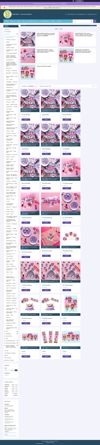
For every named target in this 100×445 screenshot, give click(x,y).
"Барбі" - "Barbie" (10, 190)
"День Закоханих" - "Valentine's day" (10, 320)
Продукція (6, 34)
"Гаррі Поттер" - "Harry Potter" (11, 118)
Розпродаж (8, 333)
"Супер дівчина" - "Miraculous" (10, 139)
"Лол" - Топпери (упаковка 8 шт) (67, 210)
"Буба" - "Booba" (9, 264)
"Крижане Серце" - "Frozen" (10, 112)
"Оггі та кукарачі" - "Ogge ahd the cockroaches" (11, 187)
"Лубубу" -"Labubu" (10, 47)
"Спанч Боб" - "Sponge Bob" (11, 148)
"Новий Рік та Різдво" (11, 323)
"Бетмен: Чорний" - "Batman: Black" (10, 165)
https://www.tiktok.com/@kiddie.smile (10, 435)
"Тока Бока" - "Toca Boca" (11, 99)
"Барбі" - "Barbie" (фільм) (11, 104)
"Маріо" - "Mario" (9, 214)
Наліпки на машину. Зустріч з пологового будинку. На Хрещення (11, 346)
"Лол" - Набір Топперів (46, 243)
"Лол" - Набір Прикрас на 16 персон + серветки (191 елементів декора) (87, 144)
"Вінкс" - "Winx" (9, 272)
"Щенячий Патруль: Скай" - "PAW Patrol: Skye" (12, 128)
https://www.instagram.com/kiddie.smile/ (10, 432)
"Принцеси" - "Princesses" (11, 154)
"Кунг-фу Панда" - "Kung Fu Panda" (11, 269)
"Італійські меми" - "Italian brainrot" (11, 50)
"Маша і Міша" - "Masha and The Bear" (11, 312)
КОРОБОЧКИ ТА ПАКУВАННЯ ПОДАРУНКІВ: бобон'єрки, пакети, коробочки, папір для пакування (83, 51)
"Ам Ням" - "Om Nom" (11, 133)
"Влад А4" (8, 317)
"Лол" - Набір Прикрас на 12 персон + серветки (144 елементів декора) (48, 144)
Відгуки (6, 355)
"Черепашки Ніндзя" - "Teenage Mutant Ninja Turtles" (11, 220)
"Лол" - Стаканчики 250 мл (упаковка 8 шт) (66, 178)
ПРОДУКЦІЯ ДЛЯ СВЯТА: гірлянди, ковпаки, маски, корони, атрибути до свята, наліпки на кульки (45, 51)
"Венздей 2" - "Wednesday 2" (12, 73)
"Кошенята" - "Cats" (10, 296)
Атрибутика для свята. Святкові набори (11, 37)
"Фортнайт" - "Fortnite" (11, 283)
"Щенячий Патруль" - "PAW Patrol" (10, 125)
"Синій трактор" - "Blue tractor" (11, 306)
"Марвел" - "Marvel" (10, 156)
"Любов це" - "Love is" (11, 285)
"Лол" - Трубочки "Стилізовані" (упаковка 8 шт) (47, 178)
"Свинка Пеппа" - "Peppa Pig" (11, 184)
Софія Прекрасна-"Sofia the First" (11, 328)
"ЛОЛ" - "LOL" (9, 274)
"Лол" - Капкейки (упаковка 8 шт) (87, 210)
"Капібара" (8, 226)
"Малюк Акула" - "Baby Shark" (11, 115)
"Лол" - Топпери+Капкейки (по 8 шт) (29, 243)
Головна (6, 21)
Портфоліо (7, 29)
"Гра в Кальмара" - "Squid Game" (11, 77)
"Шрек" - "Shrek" (9, 159)
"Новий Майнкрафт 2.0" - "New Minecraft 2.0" (11, 85)
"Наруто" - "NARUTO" (11, 266)
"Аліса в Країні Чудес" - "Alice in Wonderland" (11, 193)
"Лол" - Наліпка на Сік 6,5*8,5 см (29, 276)
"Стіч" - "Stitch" (9, 79)
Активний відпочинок (10, 340)
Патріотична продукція (11, 343)
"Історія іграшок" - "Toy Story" (11, 196)
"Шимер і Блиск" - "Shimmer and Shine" (10, 277)
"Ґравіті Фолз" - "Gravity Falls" (11, 136)
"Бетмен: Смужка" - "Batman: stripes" (10, 169)
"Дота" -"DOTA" (9, 258)
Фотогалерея (7, 31)
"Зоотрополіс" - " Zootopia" (12, 106)
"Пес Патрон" (9, 109)
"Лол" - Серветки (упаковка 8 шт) (48, 210)
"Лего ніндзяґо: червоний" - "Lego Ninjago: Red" (12, 217)
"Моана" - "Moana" (10, 211)
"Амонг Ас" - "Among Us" (11, 207)
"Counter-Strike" (9, 256)
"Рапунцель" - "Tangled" (11, 228)
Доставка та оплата (32, 21)
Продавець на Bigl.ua (50, 442)
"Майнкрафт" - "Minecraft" (11, 81)
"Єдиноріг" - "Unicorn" (11, 293)
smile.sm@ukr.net (11, 427)
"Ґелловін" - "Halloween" (11, 93)
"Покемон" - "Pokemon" (11, 181)
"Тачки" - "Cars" (9, 209)
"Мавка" (8, 42)
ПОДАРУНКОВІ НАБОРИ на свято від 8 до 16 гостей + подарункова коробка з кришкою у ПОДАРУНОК (46, 34)
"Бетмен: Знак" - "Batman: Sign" (11, 172)
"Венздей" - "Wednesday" (11, 70)
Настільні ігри (9, 336)
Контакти (63, 3)
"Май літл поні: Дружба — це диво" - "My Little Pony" (12, 175)
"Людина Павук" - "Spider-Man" (11, 235)
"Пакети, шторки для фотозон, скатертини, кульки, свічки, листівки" (11, 56)
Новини (53, 21)
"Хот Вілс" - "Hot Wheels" (11, 223)
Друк (7, 338)
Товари (11, 21)
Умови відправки (44, 21)
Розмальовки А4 (9, 59)
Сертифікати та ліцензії (10, 353)
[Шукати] (91, 21)
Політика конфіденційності (59, 443)
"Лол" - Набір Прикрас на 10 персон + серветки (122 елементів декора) (87, 109)
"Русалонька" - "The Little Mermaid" (11, 231)
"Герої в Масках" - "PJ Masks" (11, 251)
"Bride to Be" (9, 68)
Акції (24, 21)
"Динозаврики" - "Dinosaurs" (9, 291)
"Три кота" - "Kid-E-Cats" (11, 302)
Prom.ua (56, 441)
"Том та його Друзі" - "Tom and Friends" (12, 309)
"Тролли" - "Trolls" (10, 131)
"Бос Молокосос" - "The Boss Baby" (11, 244)
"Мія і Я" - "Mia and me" (11, 288)
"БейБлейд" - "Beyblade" (11, 298)
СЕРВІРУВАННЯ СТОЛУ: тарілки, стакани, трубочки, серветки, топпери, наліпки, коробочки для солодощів (84, 34)
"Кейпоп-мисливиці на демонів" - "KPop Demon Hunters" (11, 96)
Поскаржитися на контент (48, 443)
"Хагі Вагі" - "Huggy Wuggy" (10, 261)
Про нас (6, 350)
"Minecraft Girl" (9, 87)
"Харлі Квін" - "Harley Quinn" (10, 281)
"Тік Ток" (8, 201)
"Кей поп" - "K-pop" (10, 199)
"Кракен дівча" (9, 325)
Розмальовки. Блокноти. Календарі (11, 45)
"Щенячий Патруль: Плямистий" (10, 122)
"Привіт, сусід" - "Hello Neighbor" (11, 162)
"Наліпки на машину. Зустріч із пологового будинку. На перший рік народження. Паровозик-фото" (11, 64)
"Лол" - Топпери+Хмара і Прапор (67, 243)
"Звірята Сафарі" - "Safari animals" (11, 178)
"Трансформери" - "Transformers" (10, 204)
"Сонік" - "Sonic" (9, 142)
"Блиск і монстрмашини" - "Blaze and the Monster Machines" (12, 247)
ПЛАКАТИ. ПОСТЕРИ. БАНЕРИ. (44, 66)
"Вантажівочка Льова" (11, 240)
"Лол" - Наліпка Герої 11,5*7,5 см (87, 276)
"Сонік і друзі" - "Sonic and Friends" (12, 145)
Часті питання (7, 357)
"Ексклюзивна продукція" (11, 53)
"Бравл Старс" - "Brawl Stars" (11, 152)
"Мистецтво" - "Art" (10, 253)
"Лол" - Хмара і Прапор (85, 243)
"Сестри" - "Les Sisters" (11, 300)
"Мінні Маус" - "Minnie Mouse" (11, 238)
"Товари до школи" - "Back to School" (12, 90)
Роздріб (18, 21)
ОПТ (7, 331)
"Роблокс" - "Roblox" (10, 102)
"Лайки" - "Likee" (9, 315)
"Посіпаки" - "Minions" (11, 39)
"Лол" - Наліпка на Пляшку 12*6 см (48, 276)
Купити (25, 118)
